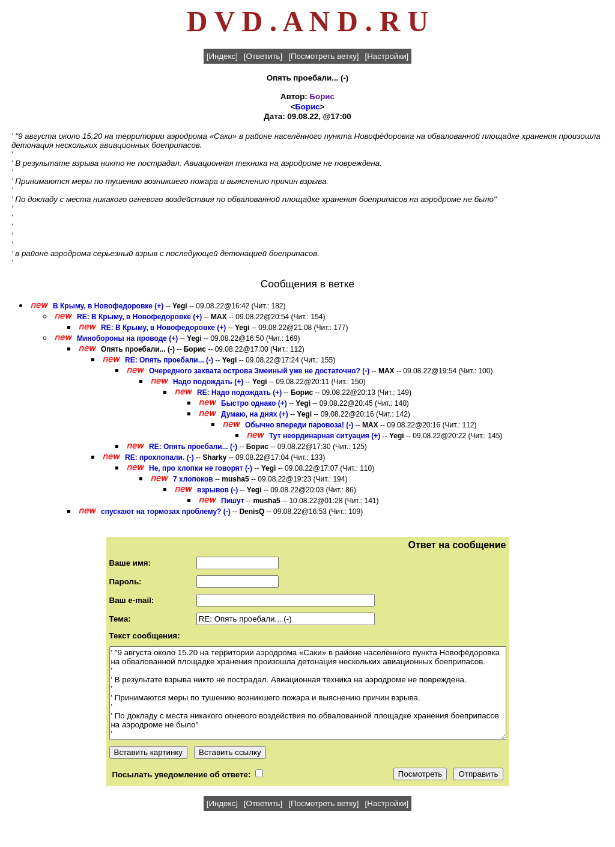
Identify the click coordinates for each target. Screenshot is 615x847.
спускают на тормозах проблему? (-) (166, 511)
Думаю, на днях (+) (254, 414)
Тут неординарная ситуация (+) (324, 436)
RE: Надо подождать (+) (239, 392)
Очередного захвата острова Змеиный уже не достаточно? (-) (259, 371)
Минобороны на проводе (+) (127, 338)
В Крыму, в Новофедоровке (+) (108, 306)
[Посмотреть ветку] (323, 56)
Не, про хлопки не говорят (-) (200, 468)
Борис (321, 96)
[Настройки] (387, 56)
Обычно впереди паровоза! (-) (299, 425)
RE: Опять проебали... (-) (169, 360)
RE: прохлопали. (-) (159, 457)
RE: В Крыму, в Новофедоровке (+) (139, 317)
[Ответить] (263, 56)
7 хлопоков (193, 479)
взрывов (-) (217, 490)
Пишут (232, 501)
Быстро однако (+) (254, 403)
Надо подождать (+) (208, 382)
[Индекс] (222, 56)
